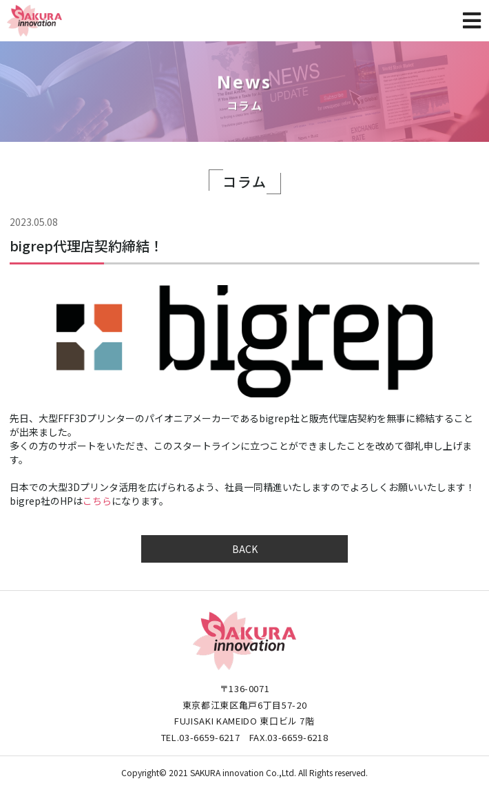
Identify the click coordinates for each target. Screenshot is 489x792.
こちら (97, 501)
